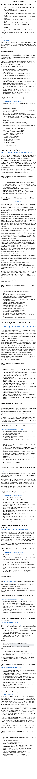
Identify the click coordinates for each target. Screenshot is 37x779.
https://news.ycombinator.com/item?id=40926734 (12, 429)
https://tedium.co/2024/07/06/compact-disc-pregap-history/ (14, 529)
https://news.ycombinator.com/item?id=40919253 (12, 289)
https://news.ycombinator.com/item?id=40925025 (12, 734)
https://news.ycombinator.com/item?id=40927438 (12, 495)
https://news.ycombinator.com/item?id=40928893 (12, 101)
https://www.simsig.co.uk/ (7, 694)
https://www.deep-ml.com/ (7, 579)
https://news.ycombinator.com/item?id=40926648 (12, 180)
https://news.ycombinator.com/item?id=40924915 (12, 367)
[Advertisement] (18, 768)
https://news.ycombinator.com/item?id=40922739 (12, 667)
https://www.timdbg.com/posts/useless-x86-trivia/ (12, 471)
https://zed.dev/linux (5, 40)
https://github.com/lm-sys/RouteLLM (9, 622)
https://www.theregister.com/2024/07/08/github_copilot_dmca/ (15, 201)
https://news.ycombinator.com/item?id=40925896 (12, 599)
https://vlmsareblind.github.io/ (8, 405)
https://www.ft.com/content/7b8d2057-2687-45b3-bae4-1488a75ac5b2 (17, 152)
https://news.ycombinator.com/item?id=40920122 (12, 552)
